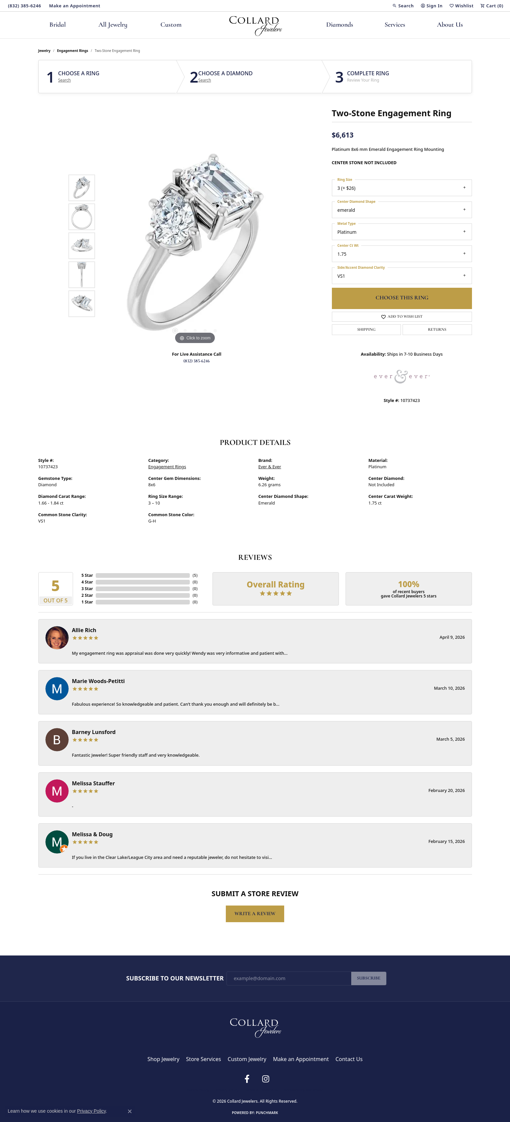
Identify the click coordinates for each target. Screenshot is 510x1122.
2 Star (87, 595)
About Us (450, 25)
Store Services (203, 1059)
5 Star (87, 575)
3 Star (87, 588)
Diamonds (339, 25)
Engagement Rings (72, 50)
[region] (195, 246)
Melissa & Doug (92, 834)
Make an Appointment (301, 1059)
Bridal (57, 25)
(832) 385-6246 (196, 361)
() (194, 575)
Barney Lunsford (94, 732)
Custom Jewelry (247, 1059)
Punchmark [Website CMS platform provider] (267, 1112)
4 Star (87, 582)
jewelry (44, 50)
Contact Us (349, 1059)
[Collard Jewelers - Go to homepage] (255, 1026)
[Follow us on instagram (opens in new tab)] (266, 1079)
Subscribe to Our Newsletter (174, 978)
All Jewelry (112, 25)
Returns (437, 330)
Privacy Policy (227, 1090)
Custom (170, 25)
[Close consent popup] (130, 1111)
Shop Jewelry (163, 1059)
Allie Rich (84, 630)
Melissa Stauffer (93, 783)
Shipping (366, 330)
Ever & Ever (270, 467)
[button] (403, 5)
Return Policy (198, 1090)
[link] (24, 5)
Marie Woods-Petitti (98, 681)
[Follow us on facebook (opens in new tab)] (247, 1079)
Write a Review (255, 914)
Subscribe (369, 978)
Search (64, 80)
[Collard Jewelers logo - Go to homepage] (255, 25)
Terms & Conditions (261, 1090)
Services (395, 25)
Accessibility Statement (303, 1090)
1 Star (87, 602)
